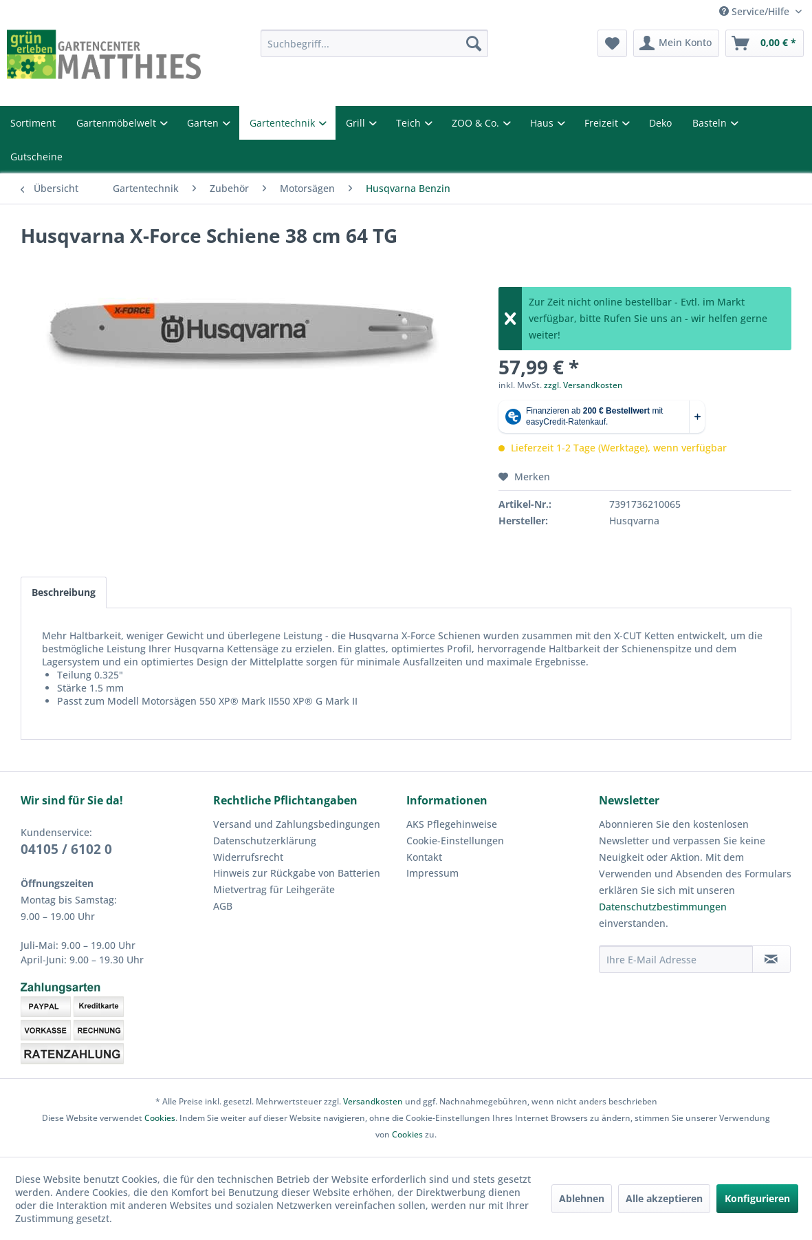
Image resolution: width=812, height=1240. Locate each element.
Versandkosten (373, 1101)
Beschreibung (64, 592)
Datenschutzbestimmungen (663, 906)
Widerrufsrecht (248, 857)
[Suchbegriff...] (374, 43)
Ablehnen (581, 1198)
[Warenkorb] (764, 43)
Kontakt (424, 857)
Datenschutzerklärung (264, 840)
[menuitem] (374, 43)
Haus (543, 122)
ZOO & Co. (477, 122)
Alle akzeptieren (664, 1198)
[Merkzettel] (612, 43)
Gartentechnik (284, 122)
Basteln (710, 122)
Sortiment (33, 122)
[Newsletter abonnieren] (771, 959)
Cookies (159, 1118)
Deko (660, 122)
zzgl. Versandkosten (583, 385)
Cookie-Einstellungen (455, 840)
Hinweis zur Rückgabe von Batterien (296, 872)
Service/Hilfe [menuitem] (755, 11)
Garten (204, 122)
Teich (410, 122)
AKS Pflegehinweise (451, 824)
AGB (222, 905)
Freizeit (602, 122)
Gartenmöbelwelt (117, 122)
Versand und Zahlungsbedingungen (296, 824)
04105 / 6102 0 (66, 849)
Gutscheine (36, 156)
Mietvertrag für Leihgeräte (274, 889)
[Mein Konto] (676, 43)
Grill (357, 122)
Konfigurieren (757, 1198)
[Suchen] (473, 43)
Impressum (432, 872)
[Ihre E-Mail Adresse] (676, 959)
